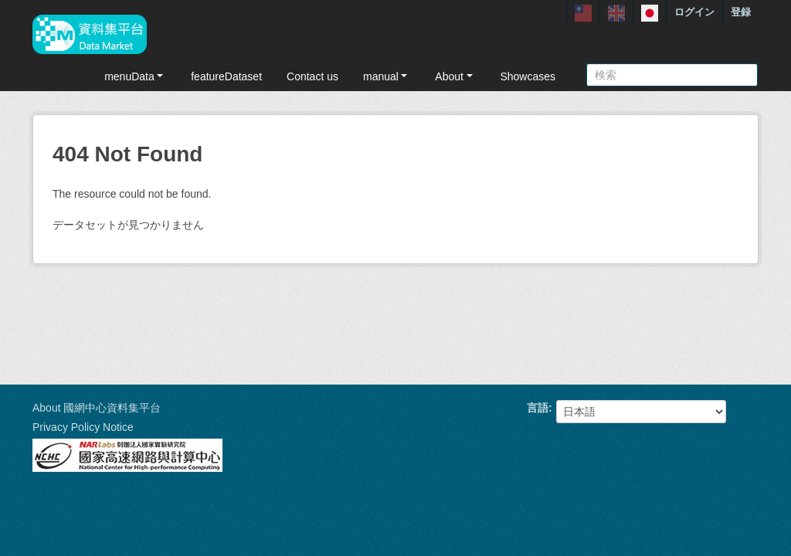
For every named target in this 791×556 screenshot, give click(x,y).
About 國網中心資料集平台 (96, 408)
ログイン (694, 12)
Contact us (312, 76)
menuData (135, 76)
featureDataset (226, 76)
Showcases (527, 76)
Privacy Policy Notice (83, 427)
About (455, 76)
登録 (741, 12)
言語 (537, 408)
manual (386, 76)
